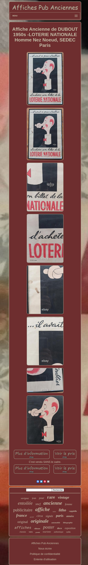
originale (40, 521)
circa (40, 516)
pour (41, 497)
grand (32, 517)
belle (54, 511)
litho (62, 510)
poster (48, 527)
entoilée (25, 503)
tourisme (47, 532)
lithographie (68, 523)
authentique (58, 532)
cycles (68, 532)
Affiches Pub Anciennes (45, 543)
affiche (42, 509)
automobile (55, 523)
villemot (37, 529)
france (21, 515)
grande (38, 532)
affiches (22, 528)
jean (34, 498)
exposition (70, 528)
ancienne (52, 503)
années (70, 516)
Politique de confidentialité (45, 554)
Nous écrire (45, 548)
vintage (63, 497)
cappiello (73, 511)
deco (59, 528)
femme (68, 504)
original (22, 522)
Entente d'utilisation (45, 559)
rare (51, 497)
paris (59, 516)
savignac (25, 498)
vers (31, 532)
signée (49, 516)
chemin (22, 532)
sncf (37, 504)
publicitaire (22, 510)
